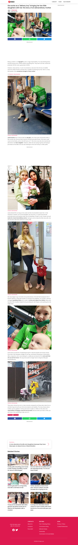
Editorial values (43, 529)
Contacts (30, 526)
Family (60, 1)
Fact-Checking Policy (44, 524)
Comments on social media (46, 534)
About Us (30, 524)
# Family (10, 415)
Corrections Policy (44, 526)
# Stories (15, 415)
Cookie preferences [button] (62, 526)
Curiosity (54, 1)
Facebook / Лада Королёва (14, 74)
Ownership (42, 531)
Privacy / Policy (61, 524)
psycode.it (30, 529)
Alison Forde (14, 10)
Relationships (66, 1)
